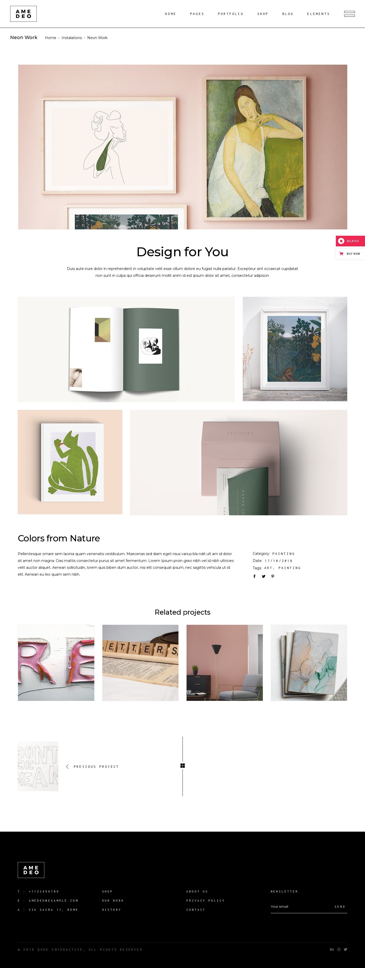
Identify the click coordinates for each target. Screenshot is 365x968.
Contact (196, 909)
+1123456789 (44, 891)
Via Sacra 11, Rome (54, 909)
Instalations (72, 37)
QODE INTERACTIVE (60, 950)
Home (50, 37)
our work (113, 900)
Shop (107, 891)
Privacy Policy (205, 900)
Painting (283, 554)
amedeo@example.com (54, 900)
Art (268, 568)
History (111, 909)
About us (197, 891)
